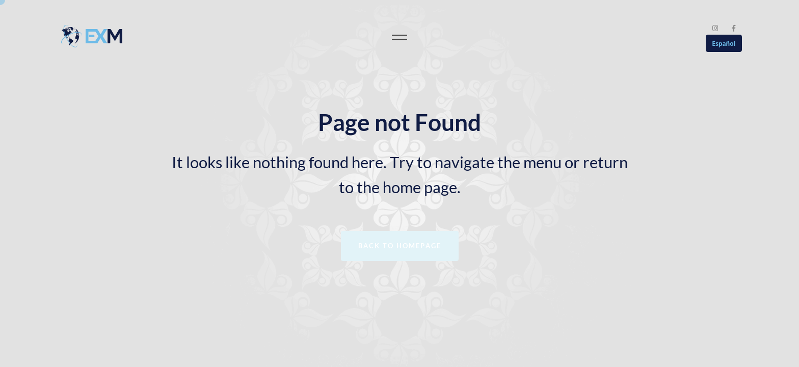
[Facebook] (733, 28)
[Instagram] (715, 28)
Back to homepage (399, 246)
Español (723, 43)
